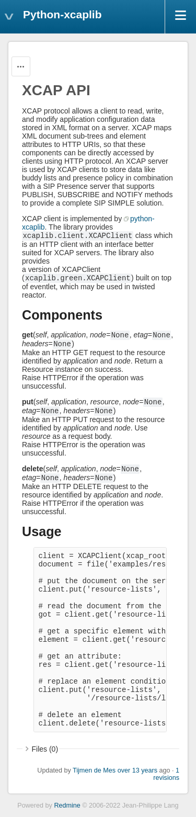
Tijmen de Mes (94, 770)
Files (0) (45, 749)
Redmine (67, 805)
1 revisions (166, 774)
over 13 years (137, 770)
